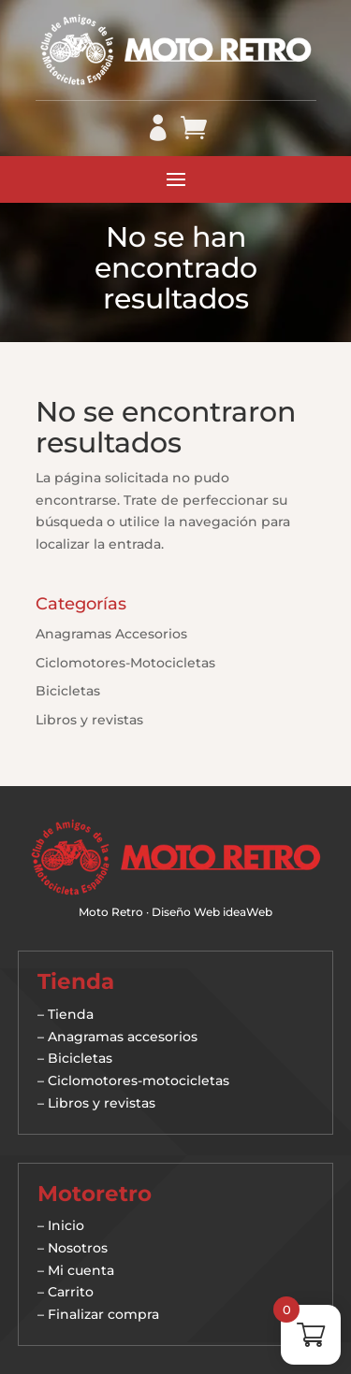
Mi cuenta (81, 1270)
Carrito (71, 1291)
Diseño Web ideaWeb (212, 912)
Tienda (71, 1014)
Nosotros (78, 1247)
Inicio (66, 1225)
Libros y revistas (89, 719)
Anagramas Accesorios (111, 633)
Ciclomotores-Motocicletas (125, 662)
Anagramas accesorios (122, 1036)
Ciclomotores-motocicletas (138, 1080)
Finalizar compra (103, 1314)
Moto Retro (111, 912)
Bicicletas (68, 690)
